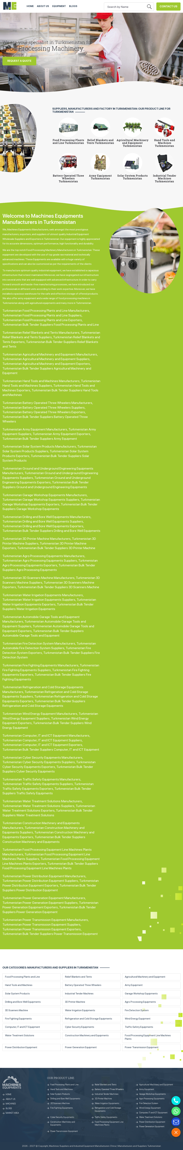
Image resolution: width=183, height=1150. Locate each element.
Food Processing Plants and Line (22, 976)
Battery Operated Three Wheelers (83, 985)
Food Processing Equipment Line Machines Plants (148, 1037)
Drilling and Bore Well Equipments (23, 1001)
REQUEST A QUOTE (19, 61)
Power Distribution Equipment (21, 1047)
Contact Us (168, 6)
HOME (30, 6)
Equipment (59, 6)
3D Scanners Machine (16, 1010)
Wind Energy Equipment (137, 1018)
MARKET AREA (12, 1113)
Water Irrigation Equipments (80, 1010)
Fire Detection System (137, 1010)
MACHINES (11, 1103)
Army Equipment (134, 985)
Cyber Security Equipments (79, 1027)
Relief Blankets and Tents (78, 976)
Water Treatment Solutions (19, 1035)
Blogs (73, 6)
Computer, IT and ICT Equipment (22, 1027)
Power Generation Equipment (81, 1047)
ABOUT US (43, 6)
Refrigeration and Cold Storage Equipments (88, 1018)
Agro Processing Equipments (140, 1001)
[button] (178, 48)
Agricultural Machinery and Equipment (145, 976)
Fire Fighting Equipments (18, 1018)
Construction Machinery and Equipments (87, 1035)
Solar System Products (17, 993)
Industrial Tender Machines (79, 993)
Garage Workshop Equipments (141, 993)
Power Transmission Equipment (141, 1047)
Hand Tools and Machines (18, 985)
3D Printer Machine (75, 1001)
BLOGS (9, 1108)
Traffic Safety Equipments (139, 1027)
